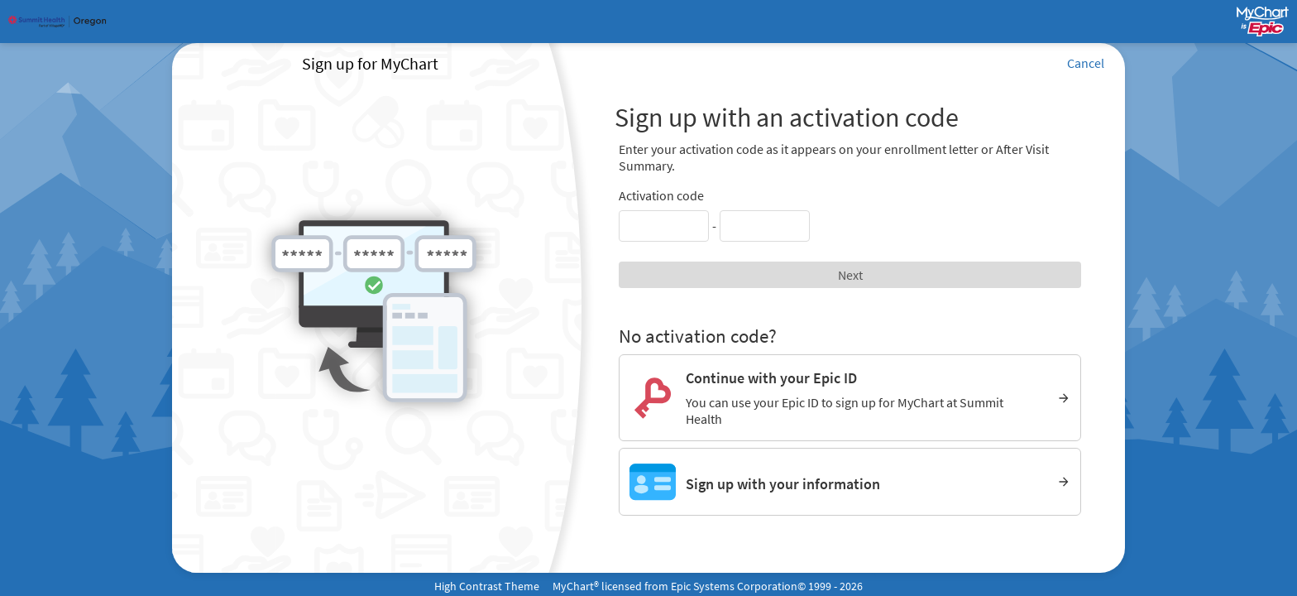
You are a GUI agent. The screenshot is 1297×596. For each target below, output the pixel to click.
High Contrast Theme (486, 586)
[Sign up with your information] (850, 482)
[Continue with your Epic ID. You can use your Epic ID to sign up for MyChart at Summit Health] (850, 397)
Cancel (1085, 63)
